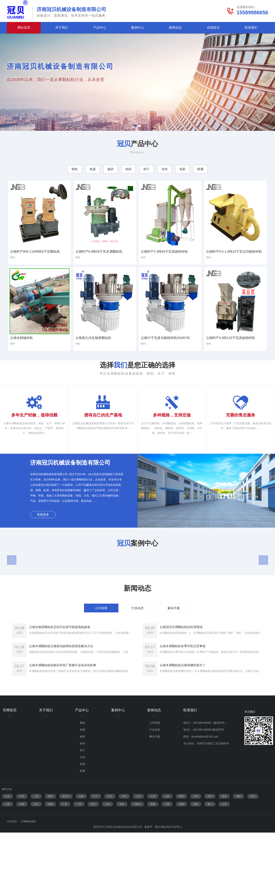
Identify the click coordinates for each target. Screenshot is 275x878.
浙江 (36, 849)
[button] (11, 584)
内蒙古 (137, 849)
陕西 (181, 841)
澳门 (210, 849)
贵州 (93, 849)
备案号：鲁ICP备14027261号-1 (163, 872)
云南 (107, 849)
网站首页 (23, 27)
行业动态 (154, 775)
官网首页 (10, 756)
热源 (82, 775)
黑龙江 (65, 841)
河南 (124, 841)
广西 (79, 849)
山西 (167, 841)
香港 (195, 849)
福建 (50, 849)
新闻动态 (175, 27)
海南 (122, 849)
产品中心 (99, 27)
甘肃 (195, 841)
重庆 (50, 841)
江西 (7, 849)
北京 (7, 841)
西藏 (181, 849)
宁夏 (167, 849)
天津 (21, 841)
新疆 (152, 849)
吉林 (81, 841)
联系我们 (251, 27)
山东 (138, 841)
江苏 (152, 841)
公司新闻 (154, 768)
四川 (210, 841)
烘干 (82, 795)
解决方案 (154, 781)
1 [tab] (135, 126)
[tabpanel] (137, 82)
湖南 (238, 841)
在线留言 (213, 27)
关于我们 (61, 27)
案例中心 (137, 27)
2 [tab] (139, 126)
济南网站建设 (28, 866)
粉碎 (82, 788)
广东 (64, 849)
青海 (224, 841)
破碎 (82, 781)
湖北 (253, 841)
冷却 (82, 802)
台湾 (224, 849)
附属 (82, 816)
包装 (82, 809)
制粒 (82, 768)
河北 (110, 841)
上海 (36, 841)
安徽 (21, 849)
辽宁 (95, 841)
